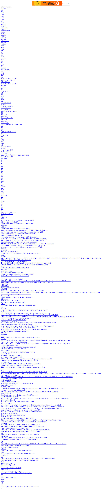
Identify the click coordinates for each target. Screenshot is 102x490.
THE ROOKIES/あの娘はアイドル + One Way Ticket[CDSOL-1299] (19, 242)
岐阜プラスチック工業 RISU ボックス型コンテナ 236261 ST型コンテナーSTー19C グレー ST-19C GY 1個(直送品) (32, 406)
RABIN (3, 255)
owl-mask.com (4, 27)
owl (2, 62)
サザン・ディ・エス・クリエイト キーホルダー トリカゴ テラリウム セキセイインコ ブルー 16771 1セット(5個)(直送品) (35, 398)
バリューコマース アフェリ (9, 83)
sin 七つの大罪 (5, 362)
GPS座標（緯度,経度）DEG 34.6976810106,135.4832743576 (17, 418)
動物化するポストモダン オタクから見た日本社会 (15, 276)
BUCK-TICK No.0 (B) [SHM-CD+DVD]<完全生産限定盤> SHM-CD (19, 360)
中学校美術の (4, 284)
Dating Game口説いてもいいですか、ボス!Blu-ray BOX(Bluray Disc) (19, 460)
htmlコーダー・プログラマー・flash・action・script (15, 155)
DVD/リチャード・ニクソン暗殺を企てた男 (13, 390)
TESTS (2, 266)
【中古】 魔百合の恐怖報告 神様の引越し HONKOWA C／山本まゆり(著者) (23, 367)
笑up (2, 71)
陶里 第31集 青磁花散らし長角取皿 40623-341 (13, 348)
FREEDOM (4, 334)
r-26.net (3, 32)
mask (2, 65)
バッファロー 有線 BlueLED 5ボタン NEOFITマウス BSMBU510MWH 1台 (21, 411)
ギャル (2, 479)
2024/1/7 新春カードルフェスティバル (11, 124)
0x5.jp (2, 191)
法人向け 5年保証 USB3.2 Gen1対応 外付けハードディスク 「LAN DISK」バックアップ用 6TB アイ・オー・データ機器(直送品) (37, 377)
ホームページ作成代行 (7, 106)
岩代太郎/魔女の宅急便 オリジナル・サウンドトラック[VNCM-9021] (20, 425)
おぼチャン (4, 195)
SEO (2, 89)
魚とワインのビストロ (7, 214)
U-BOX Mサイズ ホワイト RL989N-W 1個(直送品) (15, 267)
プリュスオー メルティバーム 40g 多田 (12, 279)
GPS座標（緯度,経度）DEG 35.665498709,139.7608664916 (17, 365)
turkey (2, 63)
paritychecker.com (5, 30)
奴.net (2, 47)
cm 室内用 (3, 256)
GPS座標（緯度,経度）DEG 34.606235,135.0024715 (15, 331)
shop (2, 75)
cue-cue (3, 201)
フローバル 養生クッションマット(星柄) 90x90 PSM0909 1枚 (18, 453)
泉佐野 (2, 99)
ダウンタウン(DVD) (6, 403)
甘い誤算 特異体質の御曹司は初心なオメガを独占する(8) (17, 383)
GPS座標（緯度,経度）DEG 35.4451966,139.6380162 (15, 228)
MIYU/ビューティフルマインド (9, 252)
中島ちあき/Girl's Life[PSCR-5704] (10, 381)
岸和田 (2, 96)
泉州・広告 (4, 114)
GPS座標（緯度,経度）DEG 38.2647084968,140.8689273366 (17, 274)
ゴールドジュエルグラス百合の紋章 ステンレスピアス (16, 473)
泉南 (2, 101)
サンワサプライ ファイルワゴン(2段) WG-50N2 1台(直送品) (17, 220)
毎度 (2, 113)
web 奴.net (3, 44)
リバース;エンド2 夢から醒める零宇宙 (11, 357)
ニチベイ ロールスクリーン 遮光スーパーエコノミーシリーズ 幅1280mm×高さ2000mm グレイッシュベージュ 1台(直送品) (35, 343)
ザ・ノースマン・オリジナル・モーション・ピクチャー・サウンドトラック (22, 426)
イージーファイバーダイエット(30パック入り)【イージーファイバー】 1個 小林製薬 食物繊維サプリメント (31, 408)
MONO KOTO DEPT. (6, 271)
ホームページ (4, 91)
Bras (2, 457)
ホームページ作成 (6, 103)
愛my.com (3, 39)
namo (2, 368)
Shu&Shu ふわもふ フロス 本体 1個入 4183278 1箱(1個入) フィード (19, 395)
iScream (3, 215)
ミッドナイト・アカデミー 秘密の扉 (11, 468)
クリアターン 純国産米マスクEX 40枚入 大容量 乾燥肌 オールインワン (21, 364)
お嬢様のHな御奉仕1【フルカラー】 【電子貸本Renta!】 (17, 297)
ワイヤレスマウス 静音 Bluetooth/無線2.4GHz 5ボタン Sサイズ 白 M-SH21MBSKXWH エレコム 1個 (28, 323)
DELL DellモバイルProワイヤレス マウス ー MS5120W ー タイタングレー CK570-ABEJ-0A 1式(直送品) (29, 391)
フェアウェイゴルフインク (8, 212)
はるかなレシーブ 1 (6, 463)
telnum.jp (3, 35)
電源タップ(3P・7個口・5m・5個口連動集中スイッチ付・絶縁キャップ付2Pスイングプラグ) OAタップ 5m (31, 420)
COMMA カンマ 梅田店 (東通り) (10, 396)
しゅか (2, 13)
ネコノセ (3, 308)
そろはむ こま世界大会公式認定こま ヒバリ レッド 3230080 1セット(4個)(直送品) (24, 437)
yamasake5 (3, 339)
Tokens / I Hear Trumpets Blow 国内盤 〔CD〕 (13, 302)
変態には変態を (5, 350)
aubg (2, 202)
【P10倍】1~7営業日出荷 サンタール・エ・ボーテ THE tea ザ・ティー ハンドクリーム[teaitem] (27, 243)
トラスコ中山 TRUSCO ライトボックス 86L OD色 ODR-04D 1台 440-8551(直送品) (23, 421)
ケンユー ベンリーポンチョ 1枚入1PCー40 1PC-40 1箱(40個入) (18, 328)
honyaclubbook (5, 423)
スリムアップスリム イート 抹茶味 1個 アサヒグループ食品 (17, 401)
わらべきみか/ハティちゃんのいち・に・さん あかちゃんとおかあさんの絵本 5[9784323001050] (28, 458)
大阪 (2, 93)
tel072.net (3, 37)
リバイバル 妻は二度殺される (9, 413)
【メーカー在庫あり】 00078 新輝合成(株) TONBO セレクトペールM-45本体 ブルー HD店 (26, 263)
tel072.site (3, 42)
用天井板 (3, 449)
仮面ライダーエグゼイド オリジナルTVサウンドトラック (17, 450)
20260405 (3, 8)
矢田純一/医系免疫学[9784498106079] (11, 235)
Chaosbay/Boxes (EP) (9, 321)
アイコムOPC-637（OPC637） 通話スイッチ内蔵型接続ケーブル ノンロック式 (23, 245)
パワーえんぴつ (5, 295)
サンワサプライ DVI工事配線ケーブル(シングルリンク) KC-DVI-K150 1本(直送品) (24, 329)
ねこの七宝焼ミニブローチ (8, 385)
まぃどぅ (3, 26)
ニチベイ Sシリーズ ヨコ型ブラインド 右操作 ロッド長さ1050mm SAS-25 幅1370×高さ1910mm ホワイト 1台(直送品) (33, 444)
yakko (2, 56)
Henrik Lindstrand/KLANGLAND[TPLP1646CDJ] (14, 261)
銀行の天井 (4, 250)
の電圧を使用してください (8, 477)
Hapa (2, 476)
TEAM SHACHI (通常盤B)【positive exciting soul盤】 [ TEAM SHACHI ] (20, 431)
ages (2, 441)
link (2, 10)
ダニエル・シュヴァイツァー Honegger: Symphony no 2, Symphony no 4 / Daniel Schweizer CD (26, 358)
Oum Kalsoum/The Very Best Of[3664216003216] (14, 320)
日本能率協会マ (5, 469)
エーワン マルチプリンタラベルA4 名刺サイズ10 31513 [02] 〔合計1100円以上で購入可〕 (26, 313)
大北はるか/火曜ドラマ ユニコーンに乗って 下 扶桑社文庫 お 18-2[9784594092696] (24, 372)
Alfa (2, 482)
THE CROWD (4, 436)
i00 (1, 198)
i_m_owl (3, 58)
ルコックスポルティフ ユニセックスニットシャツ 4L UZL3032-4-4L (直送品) (22, 232)
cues (2, 199)
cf (1, 66)
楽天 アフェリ (5, 82)
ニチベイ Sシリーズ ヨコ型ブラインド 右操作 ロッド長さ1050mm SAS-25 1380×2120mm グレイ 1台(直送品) (31, 405)
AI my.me (3, 29)
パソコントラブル (6, 109)
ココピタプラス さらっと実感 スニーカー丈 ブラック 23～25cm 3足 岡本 (21, 410)
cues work (3, 68)
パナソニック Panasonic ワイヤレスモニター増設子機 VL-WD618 (19, 237)
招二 (2, 277)
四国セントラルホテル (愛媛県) (9, 222)
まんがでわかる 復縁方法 (8, 400)
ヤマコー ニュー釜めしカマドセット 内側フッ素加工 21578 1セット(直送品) (22, 290)
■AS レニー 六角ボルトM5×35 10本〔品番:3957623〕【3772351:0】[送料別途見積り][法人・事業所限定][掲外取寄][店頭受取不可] (37, 316)
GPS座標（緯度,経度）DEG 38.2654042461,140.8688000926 (17, 223)
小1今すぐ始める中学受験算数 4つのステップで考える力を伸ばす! (19, 439)
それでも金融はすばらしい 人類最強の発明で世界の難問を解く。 (19, 233)
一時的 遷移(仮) (5, 69)
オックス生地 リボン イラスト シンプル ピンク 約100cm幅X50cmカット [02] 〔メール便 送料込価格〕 (29, 315)
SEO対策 (3, 104)
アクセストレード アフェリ (9, 78)
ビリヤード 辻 (5, 123)
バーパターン (4, 455)
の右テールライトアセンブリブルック (11, 471)
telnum (2, 194)
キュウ (2, 23)
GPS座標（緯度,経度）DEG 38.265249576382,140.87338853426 (18, 347)
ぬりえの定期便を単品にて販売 (9, 345)
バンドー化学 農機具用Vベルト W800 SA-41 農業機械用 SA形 (18, 305)
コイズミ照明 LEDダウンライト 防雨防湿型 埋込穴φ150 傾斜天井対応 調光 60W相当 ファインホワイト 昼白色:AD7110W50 (35, 340)
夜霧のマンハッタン (6, 416)
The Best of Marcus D (6, 311)
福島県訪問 (4, 225)
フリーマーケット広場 (7, 118)
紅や (2, 474)
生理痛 (2, 218)
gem (2, 61)
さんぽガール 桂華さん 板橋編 (9, 447)
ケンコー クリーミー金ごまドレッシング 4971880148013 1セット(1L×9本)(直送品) (24, 238)
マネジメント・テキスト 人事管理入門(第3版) (14, 342)
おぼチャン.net (5, 41)
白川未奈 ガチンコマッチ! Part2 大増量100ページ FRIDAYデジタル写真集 (21, 247)
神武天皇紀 (4, 269)
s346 (2, 53)
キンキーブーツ (5, 353)
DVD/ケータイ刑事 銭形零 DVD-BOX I (11, 355)
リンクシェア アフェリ (8, 80)
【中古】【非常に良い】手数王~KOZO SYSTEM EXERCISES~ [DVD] (20, 337)
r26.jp (2, 33)
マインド (3, 24)
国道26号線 (4, 116)
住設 (2, 21)
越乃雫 (2, 370)
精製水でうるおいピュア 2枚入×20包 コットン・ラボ (16, 445)
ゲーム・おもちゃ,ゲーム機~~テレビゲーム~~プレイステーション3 (20, 486)
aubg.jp (2, 72)
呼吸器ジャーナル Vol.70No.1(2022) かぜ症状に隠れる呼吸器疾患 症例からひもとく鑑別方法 (27, 282)
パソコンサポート (6, 108)
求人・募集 (4, 119)
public (2, 336)
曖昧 (2, 209)
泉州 (2, 94)
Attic (2, 433)
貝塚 (2, 98)
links (2, 126)
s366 (2, 55)
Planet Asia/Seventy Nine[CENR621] (10, 287)
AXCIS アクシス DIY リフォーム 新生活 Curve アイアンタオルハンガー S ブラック (24, 310)
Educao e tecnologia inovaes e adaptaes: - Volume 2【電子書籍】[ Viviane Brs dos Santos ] (24, 230)
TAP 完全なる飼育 (6, 380)
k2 (1, 52)
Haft (2, 485)
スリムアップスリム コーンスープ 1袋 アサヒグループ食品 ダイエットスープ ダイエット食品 (27, 326)
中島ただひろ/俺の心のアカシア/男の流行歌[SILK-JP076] (17, 324)
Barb (2, 466)
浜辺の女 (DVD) (5, 386)
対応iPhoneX (4, 299)
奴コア (2, 49)
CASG (2, 452)
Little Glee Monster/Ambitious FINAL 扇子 (12, 272)
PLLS (2, 461)
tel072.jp (3, 36)
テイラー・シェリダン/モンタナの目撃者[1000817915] (16, 318)
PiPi (2, 442)
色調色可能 (4, 289)
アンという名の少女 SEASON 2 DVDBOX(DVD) (14, 428)
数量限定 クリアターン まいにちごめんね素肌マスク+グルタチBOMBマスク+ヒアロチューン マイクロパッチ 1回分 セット (36, 281)
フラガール (4, 217)
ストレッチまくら (6, 393)
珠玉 (2, 50)
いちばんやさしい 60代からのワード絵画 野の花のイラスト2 (18, 352)
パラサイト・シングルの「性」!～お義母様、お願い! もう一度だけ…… (21, 434)
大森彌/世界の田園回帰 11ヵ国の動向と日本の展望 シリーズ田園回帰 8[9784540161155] (25, 430)
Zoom (2, 481)
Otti (2, 484)
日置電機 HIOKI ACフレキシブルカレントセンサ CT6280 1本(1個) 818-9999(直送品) (24, 264)
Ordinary (3, 304)
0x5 (2, 204)
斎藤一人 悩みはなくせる (8, 465)
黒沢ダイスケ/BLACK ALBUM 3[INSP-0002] (13, 415)
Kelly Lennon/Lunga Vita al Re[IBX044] (11, 378)
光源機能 (3, 227)
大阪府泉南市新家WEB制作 (8, 111)
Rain (2, 307)
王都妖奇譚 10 (5, 286)
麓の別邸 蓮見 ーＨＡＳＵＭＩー (11, 300)
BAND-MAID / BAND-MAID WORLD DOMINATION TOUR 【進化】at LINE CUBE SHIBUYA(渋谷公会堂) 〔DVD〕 (33, 388)
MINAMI (3, 248)
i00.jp (2, 74)
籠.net (2, 45)
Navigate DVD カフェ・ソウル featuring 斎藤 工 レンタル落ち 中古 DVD (21, 253)
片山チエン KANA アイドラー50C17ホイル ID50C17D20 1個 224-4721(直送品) (22, 240)
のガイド (3, 333)
